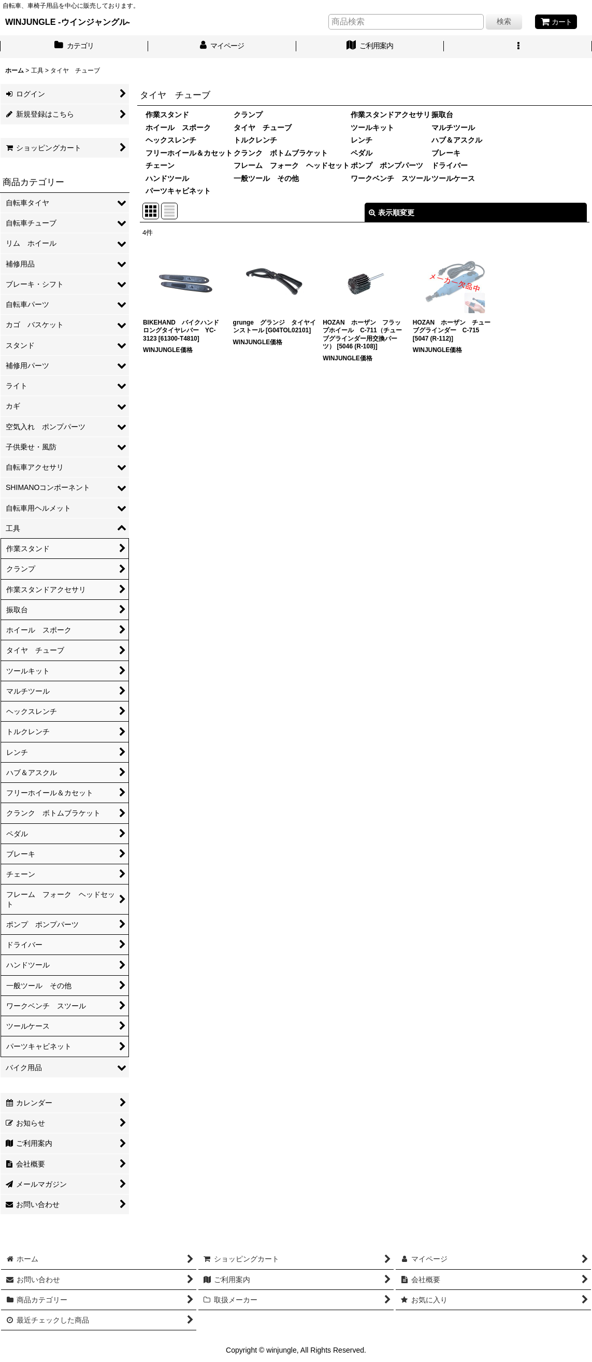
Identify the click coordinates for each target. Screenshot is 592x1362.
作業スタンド (167, 114)
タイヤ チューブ (263, 127)
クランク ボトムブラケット (281, 153)
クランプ (248, 114)
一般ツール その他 (266, 178)
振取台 (442, 114)
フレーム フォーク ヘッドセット (292, 165)
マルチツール (453, 127)
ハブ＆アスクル (456, 140)
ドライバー (449, 165)
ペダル (361, 153)
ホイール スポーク (178, 127)
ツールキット (372, 127)
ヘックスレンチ (171, 140)
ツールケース (453, 178)
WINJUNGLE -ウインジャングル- (67, 21)
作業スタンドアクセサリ (390, 114)
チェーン (160, 165)
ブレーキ (445, 153)
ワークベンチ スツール (390, 178)
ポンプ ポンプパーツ (387, 165)
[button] (518, 46)
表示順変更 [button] (391, 212)
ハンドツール (167, 178)
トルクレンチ (255, 140)
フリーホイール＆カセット (189, 153)
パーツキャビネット (178, 191)
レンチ (361, 140)
